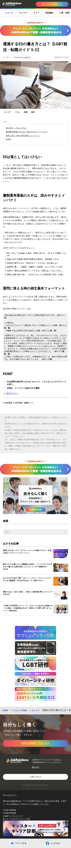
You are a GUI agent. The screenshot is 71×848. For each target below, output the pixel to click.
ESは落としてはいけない (16, 128)
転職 (25, 112)
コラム (17, 112)
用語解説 (49, 13)
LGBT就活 (8, 403)
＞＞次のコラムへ (10, 393)
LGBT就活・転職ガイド (23, 403)
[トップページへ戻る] (14, 4)
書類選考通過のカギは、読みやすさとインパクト (27, 132)
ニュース (9, 13)
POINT (8, 139)
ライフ (36, 13)
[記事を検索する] (66, 531)
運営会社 (35, 767)
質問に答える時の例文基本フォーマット (23, 135)
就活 (33, 112)
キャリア (23, 13)
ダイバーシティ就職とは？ (52, 4)
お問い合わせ (35, 777)
